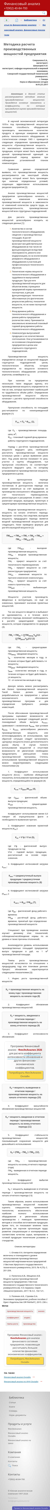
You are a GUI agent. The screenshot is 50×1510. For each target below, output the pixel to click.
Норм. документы (17, 1415)
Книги (12, 1406)
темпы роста (12, 1324)
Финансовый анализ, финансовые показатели (25, 30)
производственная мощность (20, 1311)
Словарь (13, 1410)
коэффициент (13, 1317)
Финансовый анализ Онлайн (17, 1377)
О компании (14, 1457)
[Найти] (44, 13)
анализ (41, 1311)
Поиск (15, 1465)
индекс (27, 1317)
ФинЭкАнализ (14, 1428)
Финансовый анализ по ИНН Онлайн (21, 1381)
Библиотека (30, 20)
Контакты (12, 1461)
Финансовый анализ (22, 3)
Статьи (12, 1402)
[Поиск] (23, 13)
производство (29, 1324)
